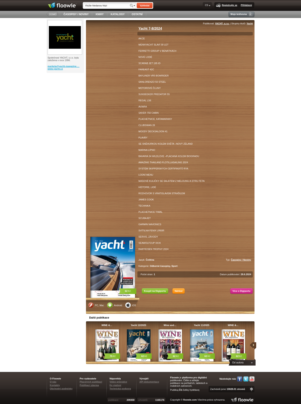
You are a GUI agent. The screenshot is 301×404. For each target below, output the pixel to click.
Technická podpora (120, 388)
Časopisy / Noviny (241, 260)
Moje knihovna (242, 14)
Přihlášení (246, 5)
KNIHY (99, 14)
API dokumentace (149, 381)
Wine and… (170, 325)
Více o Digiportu (241, 291)
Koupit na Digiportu (155, 291)
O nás (53, 381)
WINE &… (107, 325)
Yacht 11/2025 (201, 325)
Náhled (179, 291)
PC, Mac (96, 305)
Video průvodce (118, 381)
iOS (130, 305)
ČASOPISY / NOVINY (76, 14)
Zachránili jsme (227, 389)
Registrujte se (226, 5)
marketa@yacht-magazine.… (64, 66)
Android (114, 305)
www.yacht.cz (55, 69)
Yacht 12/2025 (138, 325)
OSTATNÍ (137, 14)
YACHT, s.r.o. (222, 23)
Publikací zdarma (89, 385)
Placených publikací (91, 381)
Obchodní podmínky (61, 388)
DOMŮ (53, 14)
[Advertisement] (66, 90)
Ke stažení (115, 385)
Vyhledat (144, 5)
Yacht (250, 23)
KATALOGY (118, 14)
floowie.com (190, 399)
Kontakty (55, 385)
